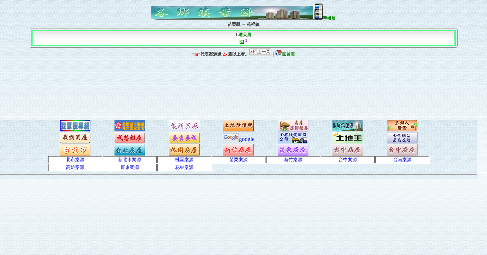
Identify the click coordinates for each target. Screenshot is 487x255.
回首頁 (285, 54)
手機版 (325, 18)
